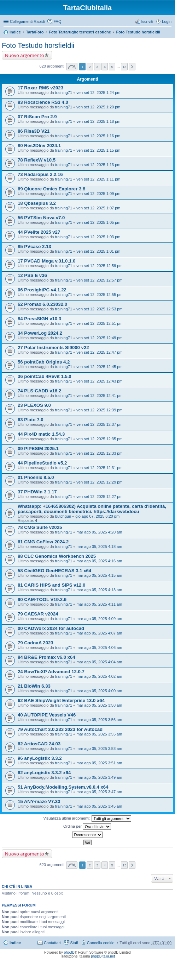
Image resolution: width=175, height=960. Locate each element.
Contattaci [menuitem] (53, 943)
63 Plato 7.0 (30, 419)
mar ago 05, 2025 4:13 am (99, 590)
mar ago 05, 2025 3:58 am (99, 705)
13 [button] (124, 67)
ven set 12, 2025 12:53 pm (99, 309)
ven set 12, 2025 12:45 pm (99, 367)
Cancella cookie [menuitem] (101, 943)
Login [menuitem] (166, 21)
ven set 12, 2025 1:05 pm (98, 222)
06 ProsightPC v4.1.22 (42, 289)
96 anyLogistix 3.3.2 (40, 758)
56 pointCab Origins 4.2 (44, 362)
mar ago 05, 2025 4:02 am (99, 676)
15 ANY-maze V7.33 (39, 801)
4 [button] (105, 67)
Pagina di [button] (71, 66)
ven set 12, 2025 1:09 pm (98, 193)
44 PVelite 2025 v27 (39, 232)
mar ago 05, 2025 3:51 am (99, 763)
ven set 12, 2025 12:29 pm (99, 482)
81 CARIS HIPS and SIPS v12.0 (51, 585)
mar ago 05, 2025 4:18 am (99, 546)
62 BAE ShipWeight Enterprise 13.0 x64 (61, 700)
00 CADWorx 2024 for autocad (51, 628)
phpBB (69, 952)
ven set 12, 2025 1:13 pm (98, 165)
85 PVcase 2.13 (34, 246)
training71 (63, 92)
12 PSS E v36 (32, 275)
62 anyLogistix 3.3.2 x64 (44, 772)
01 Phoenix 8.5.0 (36, 477)
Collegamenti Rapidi (27, 21)
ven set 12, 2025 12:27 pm (99, 496)
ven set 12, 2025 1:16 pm (98, 136)
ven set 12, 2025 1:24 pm (98, 92)
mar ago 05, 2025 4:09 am (99, 619)
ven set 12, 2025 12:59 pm (99, 266)
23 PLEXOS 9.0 (34, 405)
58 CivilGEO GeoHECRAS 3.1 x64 (54, 570)
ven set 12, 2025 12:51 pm (99, 323)
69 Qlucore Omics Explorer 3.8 (51, 188)
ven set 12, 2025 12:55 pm (99, 294)
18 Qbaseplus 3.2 (37, 203)
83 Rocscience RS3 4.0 (43, 102)
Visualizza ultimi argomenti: (87, 818)
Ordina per (87, 826)
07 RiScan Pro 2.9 (37, 116)
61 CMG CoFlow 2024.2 (43, 541)
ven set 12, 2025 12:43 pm (99, 381)
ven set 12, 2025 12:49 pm (99, 338)
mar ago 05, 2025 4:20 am (99, 532)
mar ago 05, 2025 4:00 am (99, 691)
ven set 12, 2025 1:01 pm (98, 251)
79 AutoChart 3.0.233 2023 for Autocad (60, 729)
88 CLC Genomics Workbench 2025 (57, 556)
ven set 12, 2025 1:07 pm (98, 208)
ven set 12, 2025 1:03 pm (98, 237)
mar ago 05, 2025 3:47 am (99, 792)
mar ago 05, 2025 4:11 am (99, 604)
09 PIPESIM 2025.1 (38, 448)
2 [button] (90, 67)
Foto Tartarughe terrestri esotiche (80, 32)
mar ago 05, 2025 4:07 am (99, 633)
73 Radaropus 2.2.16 (40, 174)
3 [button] (97, 67)
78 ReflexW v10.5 (37, 160)
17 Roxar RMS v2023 (40, 87)
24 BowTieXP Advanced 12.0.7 (51, 671)
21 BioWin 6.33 (34, 686)
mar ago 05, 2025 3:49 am (99, 777)
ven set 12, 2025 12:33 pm (99, 453)
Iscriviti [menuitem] (147, 21)
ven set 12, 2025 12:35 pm (99, 439)
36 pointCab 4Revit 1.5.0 (44, 376)
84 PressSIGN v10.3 (39, 318)
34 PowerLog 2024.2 (40, 333)
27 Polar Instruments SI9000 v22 (53, 347)
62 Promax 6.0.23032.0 (42, 304)
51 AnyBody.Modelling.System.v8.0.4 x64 (63, 787)
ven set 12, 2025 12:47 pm (99, 352)
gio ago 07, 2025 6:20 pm (97, 516)
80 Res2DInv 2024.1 (39, 145)
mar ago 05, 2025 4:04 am (99, 662)
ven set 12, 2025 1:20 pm (98, 107)
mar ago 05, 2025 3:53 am (99, 748)
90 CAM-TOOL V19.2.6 (42, 599)
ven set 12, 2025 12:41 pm (99, 395)
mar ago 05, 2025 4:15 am (99, 575)
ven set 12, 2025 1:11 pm (98, 179)
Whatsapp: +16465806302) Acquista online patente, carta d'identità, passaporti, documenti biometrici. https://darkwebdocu (92, 509)
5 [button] (112, 67)
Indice (15, 32)
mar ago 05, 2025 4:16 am (99, 561)
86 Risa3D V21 (33, 131)
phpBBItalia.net (103, 956)
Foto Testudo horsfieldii (138, 32)
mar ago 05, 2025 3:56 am (99, 720)
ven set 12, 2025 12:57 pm (99, 280)
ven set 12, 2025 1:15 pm (98, 150)
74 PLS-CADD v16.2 (39, 390)
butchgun (63, 516)
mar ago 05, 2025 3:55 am (99, 734)
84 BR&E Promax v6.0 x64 (46, 657)
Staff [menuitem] (74, 943)
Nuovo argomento (24, 55)
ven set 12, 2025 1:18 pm (98, 121)
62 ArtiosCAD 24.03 (39, 743)
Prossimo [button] (132, 66)
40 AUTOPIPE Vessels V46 (47, 715)
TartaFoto (34, 32)
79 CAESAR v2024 (38, 614)
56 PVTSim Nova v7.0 (41, 217)
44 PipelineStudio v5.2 (42, 463)
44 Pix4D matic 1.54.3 (41, 434)
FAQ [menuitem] (57, 21)
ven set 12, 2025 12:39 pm (99, 410)
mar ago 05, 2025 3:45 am (99, 806)
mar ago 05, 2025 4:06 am (99, 647)
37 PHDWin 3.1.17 (37, 491)
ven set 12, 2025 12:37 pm (99, 424)
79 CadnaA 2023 (35, 642)
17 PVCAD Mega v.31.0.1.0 (46, 261)
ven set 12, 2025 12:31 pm (99, 468)
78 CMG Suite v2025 (40, 527)
